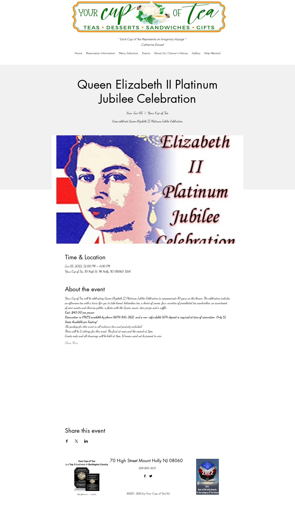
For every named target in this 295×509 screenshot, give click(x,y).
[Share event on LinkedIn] (86, 441)
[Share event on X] (76, 441)
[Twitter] (151, 476)
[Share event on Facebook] (67, 441)
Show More (71, 343)
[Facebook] (145, 476)
